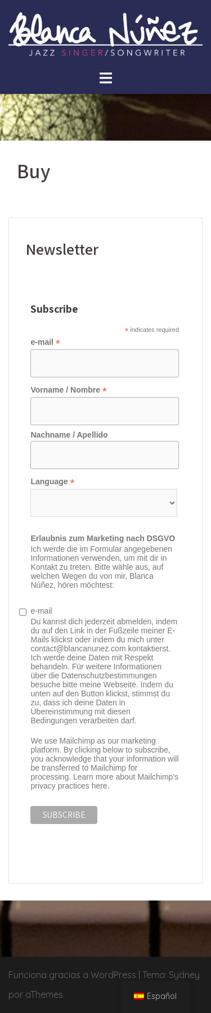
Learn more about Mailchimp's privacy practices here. (104, 781)
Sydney (184, 974)
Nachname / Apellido (68, 434)
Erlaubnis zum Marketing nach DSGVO (102, 538)
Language (52, 481)
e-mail (45, 342)
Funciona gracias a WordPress (72, 974)
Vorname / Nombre (68, 390)
